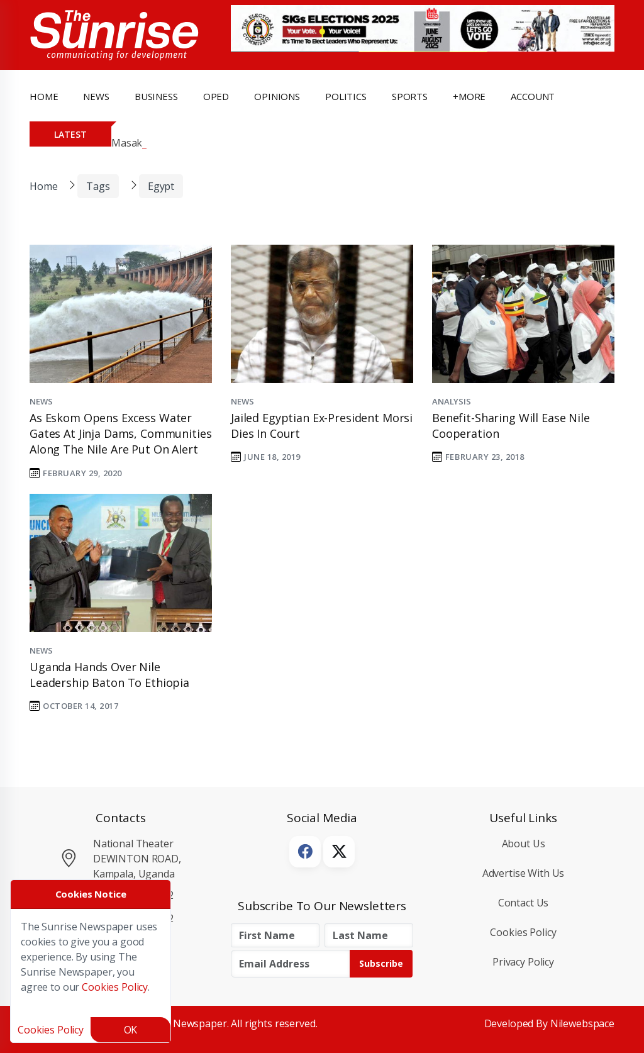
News (41, 401)
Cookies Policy (523, 932)
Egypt (161, 186)
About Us (523, 843)
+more (469, 96)
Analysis (451, 401)
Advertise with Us (523, 873)
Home (44, 96)
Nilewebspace (582, 1023)
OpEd (216, 96)
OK (131, 1030)
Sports (410, 96)
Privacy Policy (523, 962)
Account (533, 96)
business (156, 96)
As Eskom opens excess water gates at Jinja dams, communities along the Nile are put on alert (120, 433)
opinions (277, 96)
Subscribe (381, 963)
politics (346, 96)
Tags (97, 186)
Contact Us (523, 903)
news (96, 96)
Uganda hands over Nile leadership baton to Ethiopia (109, 674)
